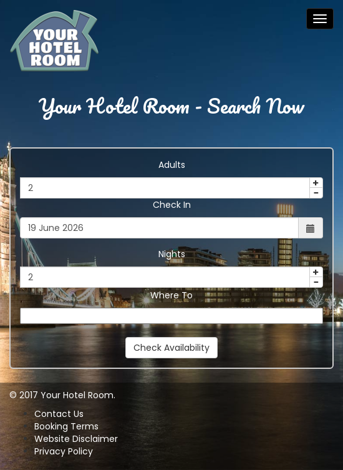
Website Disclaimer (76, 439)
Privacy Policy (63, 451)
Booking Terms (66, 426)
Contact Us (59, 414)
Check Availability (171, 347)
